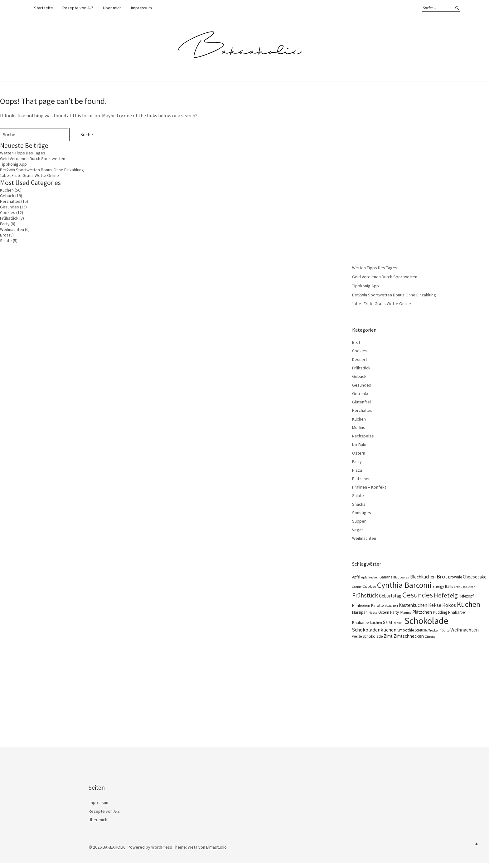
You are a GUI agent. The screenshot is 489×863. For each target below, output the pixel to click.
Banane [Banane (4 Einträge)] (386, 577)
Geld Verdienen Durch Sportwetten (32, 158)
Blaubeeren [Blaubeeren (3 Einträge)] (401, 577)
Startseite (43, 8)
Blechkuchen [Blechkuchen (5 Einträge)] (423, 577)
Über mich (112, 8)
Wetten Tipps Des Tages (22, 153)
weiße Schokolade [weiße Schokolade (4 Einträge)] (367, 636)
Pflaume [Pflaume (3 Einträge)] (405, 613)
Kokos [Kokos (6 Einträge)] (449, 605)
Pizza (357, 470)
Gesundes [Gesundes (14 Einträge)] (417, 595)
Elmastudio (216, 847)
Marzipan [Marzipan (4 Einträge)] (360, 612)
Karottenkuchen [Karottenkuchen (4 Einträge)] (384, 605)
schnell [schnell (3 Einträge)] (399, 623)
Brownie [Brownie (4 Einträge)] (455, 577)
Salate (6, 240)
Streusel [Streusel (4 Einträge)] (421, 630)
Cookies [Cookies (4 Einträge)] (369, 586)
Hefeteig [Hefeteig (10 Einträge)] (446, 595)
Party (5, 224)
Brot (4, 235)
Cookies (7, 212)
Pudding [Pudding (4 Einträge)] (440, 612)
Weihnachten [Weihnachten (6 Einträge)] (464, 630)
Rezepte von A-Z (78, 8)
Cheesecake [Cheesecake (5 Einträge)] (475, 577)
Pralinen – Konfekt (369, 487)
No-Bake (360, 444)
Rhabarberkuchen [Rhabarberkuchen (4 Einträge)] (367, 622)
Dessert (359, 359)
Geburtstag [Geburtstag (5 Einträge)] (390, 596)
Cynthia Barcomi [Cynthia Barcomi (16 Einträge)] (404, 585)
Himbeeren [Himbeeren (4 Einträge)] (361, 605)
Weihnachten (12, 229)
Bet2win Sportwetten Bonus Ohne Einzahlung (42, 170)
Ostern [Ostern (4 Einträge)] (383, 612)
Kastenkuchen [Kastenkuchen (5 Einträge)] (413, 605)
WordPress (161, 847)
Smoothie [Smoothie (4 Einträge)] (405, 630)
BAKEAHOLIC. (115, 847)
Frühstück (9, 218)
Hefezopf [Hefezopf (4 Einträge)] (466, 596)
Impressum (141, 8)
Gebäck (7, 195)
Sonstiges (361, 512)
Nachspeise (363, 436)
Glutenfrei (361, 402)
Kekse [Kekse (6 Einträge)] (434, 605)
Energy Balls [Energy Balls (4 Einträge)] (443, 586)
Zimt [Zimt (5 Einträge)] (388, 636)
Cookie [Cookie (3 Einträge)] (356, 587)
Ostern (358, 453)
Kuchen (7, 190)
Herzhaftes (10, 201)
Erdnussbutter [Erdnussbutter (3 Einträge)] (464, 587)
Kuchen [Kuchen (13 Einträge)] (468, 604)
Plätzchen (361, 478)
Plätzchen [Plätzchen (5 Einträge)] (422, 612)
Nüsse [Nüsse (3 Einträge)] (373, 613)
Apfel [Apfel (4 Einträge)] (356, 577)
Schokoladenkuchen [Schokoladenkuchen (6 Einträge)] (374, 630)
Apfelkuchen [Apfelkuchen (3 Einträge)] (370, 577)
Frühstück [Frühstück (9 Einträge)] (365, 595)
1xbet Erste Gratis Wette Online (29, 175)
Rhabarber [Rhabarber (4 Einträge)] (457, 612)
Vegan (358, 530)
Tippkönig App (13, 164)
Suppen (359, 521)
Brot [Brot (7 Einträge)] (442, 576)
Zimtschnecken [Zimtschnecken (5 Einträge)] (409, 636)
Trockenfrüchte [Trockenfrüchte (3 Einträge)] (438, 630)
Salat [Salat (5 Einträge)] (388, 622)
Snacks (359, 504)
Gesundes (9, 207)
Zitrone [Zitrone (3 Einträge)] (430, 637)
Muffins (358, 427)
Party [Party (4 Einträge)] (394, 612)
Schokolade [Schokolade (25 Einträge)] (426, 621)
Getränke (361, 393)
